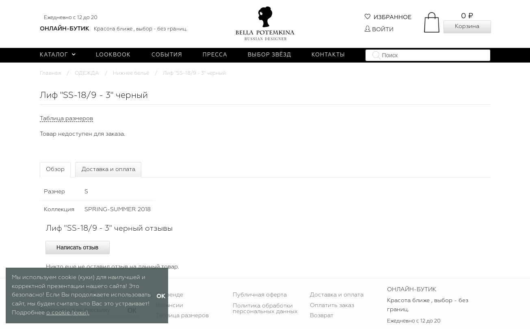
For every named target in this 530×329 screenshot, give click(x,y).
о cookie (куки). (67, 313)
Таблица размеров (182, 315)
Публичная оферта (260, 295)
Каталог (58, 55)
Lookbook (113, 55)
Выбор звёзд (269, 55)
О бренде (169, 295)
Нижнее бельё (131, 73)
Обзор (55, 169)
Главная (50, 73)
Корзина (467, 26)
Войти (379, 29)
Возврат (321, 315)
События (166, 55)
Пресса (215, 55)
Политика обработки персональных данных (265, 308)
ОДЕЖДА (87, 73)
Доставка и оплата (108, 169)
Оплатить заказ (332, 305)
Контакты (328, 55)
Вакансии (169, 305)
